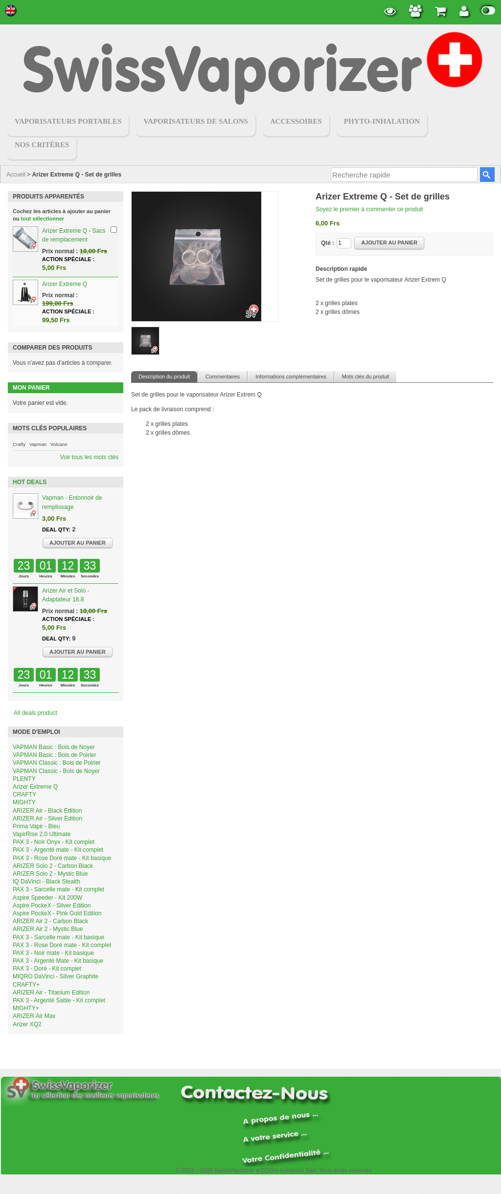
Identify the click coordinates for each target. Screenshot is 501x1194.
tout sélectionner (43, 218)
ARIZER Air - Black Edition (47, 810)
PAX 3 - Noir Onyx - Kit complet (53, 842)
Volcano (59, 444)
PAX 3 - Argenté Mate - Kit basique (58, 960)
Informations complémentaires (290, 376)
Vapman (38, 444)
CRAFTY (24, 794)
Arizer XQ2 (27, 1024)
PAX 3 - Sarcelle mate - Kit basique (58, 937)
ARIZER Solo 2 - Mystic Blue (50, 873)
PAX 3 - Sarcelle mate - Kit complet (58, 889)
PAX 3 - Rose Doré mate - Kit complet (62, 945)
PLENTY (24, 778)
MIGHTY (24, 802)
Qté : (327, 243)
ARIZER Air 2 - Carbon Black (50, 921)
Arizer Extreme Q (64, 284)
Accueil (15, 174)
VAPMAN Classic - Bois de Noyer (56, 771)
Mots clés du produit (365, 376)
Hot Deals (29, 482)
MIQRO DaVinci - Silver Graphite (55, 976)
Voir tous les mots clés (89, 457)
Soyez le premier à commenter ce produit (369, 209)
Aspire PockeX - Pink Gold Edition (57, 913)
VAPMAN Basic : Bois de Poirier (54, 755)
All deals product (35, 712)
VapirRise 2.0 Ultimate (42, 834)
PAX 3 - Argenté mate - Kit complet (58, 849)
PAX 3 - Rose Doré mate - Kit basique (62, 858)
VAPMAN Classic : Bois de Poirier (57, 762)
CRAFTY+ (26, 984)
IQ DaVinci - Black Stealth (46, 881)
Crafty (19, 444)
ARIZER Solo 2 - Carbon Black (53, 865)
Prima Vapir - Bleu (36, 826)
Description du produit (164, 376)
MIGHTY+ (26, 1008)
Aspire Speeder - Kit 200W (47, 897)
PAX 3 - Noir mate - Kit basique (53, 953)
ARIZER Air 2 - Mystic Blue (48, 929)
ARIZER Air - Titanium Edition (51, 992)
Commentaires (222, 376)
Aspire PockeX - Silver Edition (52, 905)
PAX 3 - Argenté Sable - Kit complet (59, 1000)
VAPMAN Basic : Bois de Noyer (54, 747)
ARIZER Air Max (34, 1016)
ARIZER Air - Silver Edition (47, 818)
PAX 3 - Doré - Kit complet (47, 968)
